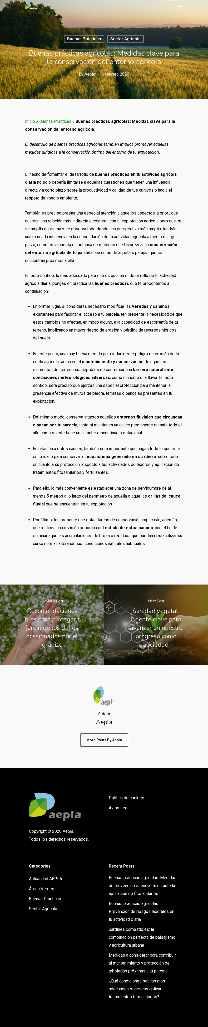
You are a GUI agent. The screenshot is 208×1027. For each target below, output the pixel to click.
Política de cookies (126, 797)
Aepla (90, 74)
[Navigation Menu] (180, 6)
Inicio (30, 121)
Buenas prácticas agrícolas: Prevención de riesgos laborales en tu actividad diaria (141, 911)
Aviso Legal (120, 807)
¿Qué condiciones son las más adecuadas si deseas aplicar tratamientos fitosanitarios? (137, 989)
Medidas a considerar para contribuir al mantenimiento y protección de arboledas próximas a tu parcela (142, 963)
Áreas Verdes (41, 888)
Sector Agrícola (125, 38)
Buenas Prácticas (84, 38)
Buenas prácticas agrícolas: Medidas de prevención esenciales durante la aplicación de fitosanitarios (142, 885)
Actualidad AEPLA (45, 878)
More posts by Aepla (104, 740)
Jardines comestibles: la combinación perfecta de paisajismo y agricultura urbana (142, 937)
